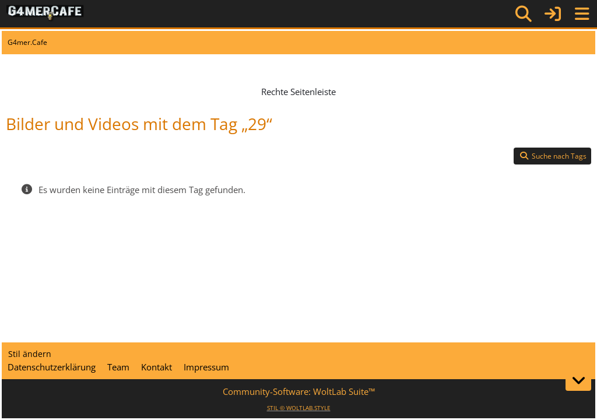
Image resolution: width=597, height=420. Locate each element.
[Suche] (523, 14)
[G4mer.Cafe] (45, 13)
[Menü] (582, 14)
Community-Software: (299, 391)
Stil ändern (29, 353)
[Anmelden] (552, 13)
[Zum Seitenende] (578, 380)
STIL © (299, 408)
